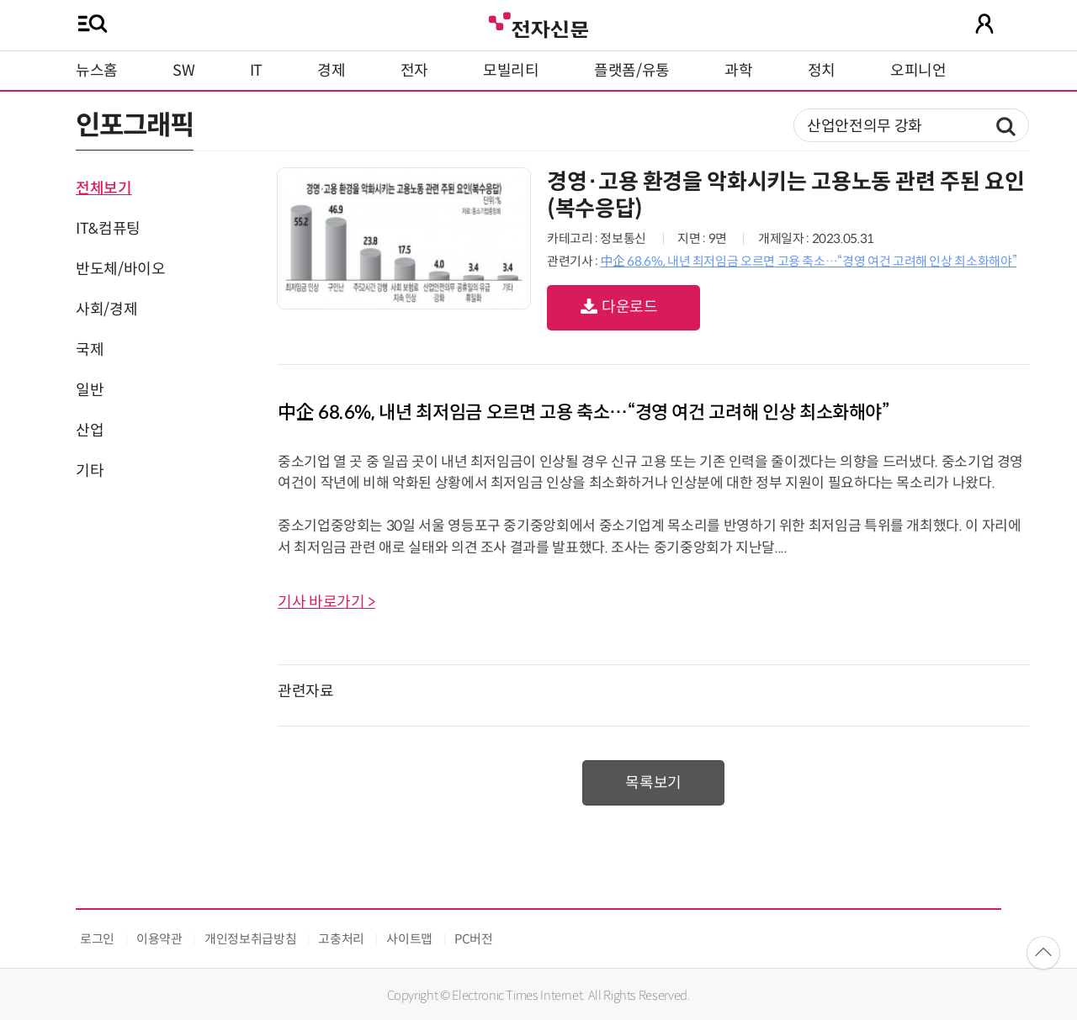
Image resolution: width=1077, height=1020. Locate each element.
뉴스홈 (97, 70)
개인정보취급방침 (250, 939)
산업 (89, 430)
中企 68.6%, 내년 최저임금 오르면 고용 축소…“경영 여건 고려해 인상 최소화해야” (808, 261)
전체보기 (104, 188)
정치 (822, 70)
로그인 (97, 939)
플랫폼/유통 (632, 70)
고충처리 (341, 939)
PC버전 (473, 939)
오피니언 (918, 70)
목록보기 (653, 783)
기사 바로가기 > (326, 602)
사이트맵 (409, 939)
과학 (738, 70)
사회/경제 (106, 309)
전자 (414, 70)
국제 (89, 350)
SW (183, 70)
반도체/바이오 (120, 269)
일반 (89, 390)
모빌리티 (511, 70)
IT (256, 70)
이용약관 (159, 939)
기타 (89, 471)
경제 (331, 70)
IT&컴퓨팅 (108, 228)
